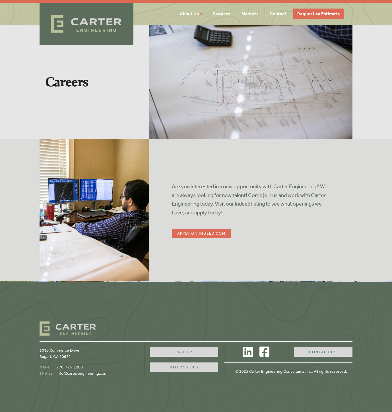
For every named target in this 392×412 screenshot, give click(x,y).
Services (221, 14)
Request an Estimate (318, 14)
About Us (189, 14)
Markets (250, 14)
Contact (278, 14)
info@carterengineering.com (82, 373)
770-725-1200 (70, 367)
